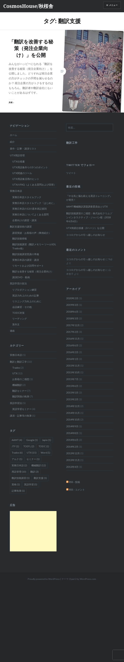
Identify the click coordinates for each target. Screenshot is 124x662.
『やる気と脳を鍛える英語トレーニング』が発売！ (89, 197)
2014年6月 (72, 439)
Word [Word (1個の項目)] (45, 452)
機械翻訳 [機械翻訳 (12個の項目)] (38, 465)
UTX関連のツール (22, 173)
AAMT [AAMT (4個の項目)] (17, 440)
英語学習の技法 (18, 283)
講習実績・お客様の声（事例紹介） (31, 232)
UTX (14, 373)
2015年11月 (73, 365)
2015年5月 (72, 392)
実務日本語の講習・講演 (25, 259)
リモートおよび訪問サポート (28, 265)
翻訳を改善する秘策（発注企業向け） (32, 271)
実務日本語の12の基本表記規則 (29, 208)
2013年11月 (73, 460)
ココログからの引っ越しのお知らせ (85, 234)
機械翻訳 (17, 384)
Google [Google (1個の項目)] (32, 440)
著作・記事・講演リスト (23, 148)
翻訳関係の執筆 (20, 396)
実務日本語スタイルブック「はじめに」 (34, 203)
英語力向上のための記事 (25, 295)
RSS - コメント (75, 489)
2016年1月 (72, 358)
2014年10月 (73, 419)
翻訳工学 (72, 142)
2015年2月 (72, 399)
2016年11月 (73, 338)
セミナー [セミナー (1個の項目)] (33, 459)
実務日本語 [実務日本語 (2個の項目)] (19, 465)
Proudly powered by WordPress (44, 579)
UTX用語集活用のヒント (25, 178)
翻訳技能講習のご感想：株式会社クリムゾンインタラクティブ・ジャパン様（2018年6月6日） (89, 217)
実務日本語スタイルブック (26, 197)
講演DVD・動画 (21, 277)
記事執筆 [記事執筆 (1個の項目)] (18, 490)
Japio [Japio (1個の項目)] (46, 440)
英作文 (16, 324)
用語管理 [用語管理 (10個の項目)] (19, 471)
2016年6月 (72, 345)
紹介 (12, 141)
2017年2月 (72, 331)
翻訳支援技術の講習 (21, 226)
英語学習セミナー (22, 409)
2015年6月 (72, 385)
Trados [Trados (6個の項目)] (17, 452)
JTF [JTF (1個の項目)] (15, 446)
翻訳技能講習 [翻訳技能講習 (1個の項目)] (21, 477)
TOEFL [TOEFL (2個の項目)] (28, 446)
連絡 (12, 330)
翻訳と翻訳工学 (18, 361)
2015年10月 (73, 372)
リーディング (19, 318)
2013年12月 (73, 453)
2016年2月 (72, 352)
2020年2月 (72, 298)
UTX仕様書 (18, 161)
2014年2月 (72, 446)
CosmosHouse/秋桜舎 (28, 6)
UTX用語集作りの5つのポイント (30, 167)
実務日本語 (16, 190)
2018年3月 (72, 318)
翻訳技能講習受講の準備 (25, 254)
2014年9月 (72, 426)
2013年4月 (72, 466)
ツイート (71, 172)
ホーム (13, 135)
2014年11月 (73, 412)
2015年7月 (72, 379)
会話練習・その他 (22, 306)
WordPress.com (88, 579)
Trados (16, 367)
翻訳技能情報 (19, 238)
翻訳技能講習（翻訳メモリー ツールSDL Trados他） (34, 246)
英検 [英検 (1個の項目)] (16, 484)
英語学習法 (16, 403)
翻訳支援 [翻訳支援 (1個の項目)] (40, 477)
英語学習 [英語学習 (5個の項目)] (30, 484)
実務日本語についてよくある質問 (30, 214)
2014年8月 (72, 433)
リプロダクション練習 (24, 289)
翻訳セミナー (19, 390)
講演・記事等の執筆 (21, 415)
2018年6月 (72, 311)
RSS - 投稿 (73, 482)
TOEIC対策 (18, 312)
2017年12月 (73, 325)
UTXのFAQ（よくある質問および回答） (34, 184)
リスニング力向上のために (26, 301)
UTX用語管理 (17, 155)
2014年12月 (73, 406)
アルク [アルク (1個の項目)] (17, 459)
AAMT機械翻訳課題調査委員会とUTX (87, 206)
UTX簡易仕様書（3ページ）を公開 (85, 228)
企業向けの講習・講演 (24, 220)
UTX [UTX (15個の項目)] (31, 452)
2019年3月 (72, 304)
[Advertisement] (33, 531)
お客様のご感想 (20, 379)
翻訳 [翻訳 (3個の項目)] (34, 471)
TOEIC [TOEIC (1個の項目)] (43, 446)
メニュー (112, 5)
